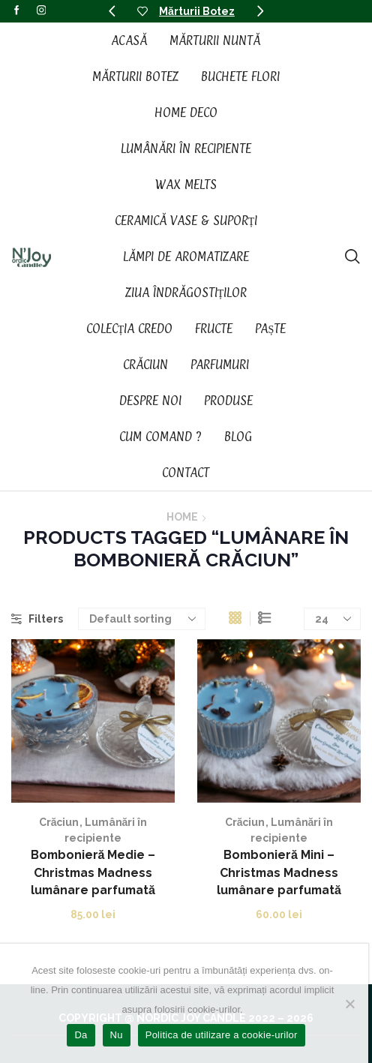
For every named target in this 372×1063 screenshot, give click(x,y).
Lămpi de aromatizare (186, 256)
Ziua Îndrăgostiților (186, 292)
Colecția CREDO (129, 328)
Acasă (129, 40)
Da (80, 1034)
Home (182, 517)
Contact (185, 472)
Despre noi (150, 400)
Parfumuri (219, 364)
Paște (270, 328)
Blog (238, 436)
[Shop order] (142, 619)
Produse (228, 400)
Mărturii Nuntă (215, 40)
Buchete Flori (240, 76)
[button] (111, 11)
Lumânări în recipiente (186, 148)
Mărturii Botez (197, 11)
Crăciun (145, 364)
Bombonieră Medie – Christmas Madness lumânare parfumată (93, 873)
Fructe (213, 328)
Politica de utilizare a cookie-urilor (222, 1034)
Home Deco (186, 112)
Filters (37, 619)
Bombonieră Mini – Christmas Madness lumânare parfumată (279, 873)
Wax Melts (186, 184)
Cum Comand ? (160, 436)
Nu (116, 1034)
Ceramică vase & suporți (186, 220)
